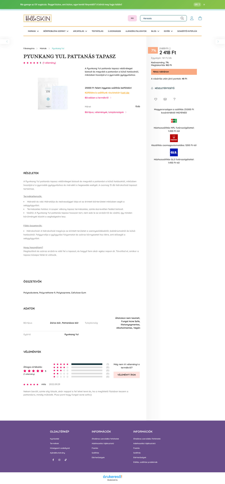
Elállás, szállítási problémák (145, 462)
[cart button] (200, 18)
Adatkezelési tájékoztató (103, 443)
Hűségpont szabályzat (60, 448)
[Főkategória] (29, 48)
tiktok (65, 460)
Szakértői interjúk (187, 31)
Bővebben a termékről (97, 97)
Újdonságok (114, 31)
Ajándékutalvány (57, 453)
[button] (156, 99)
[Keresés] (163, 18)
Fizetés (95, 448)
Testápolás (97, 31)
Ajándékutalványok (136, 31)
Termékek (54, 443)
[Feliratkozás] (163, 88)
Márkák (32, 31)
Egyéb (167, 31)
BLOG (154, 31)
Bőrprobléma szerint (54, 31)
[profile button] (192, 18)
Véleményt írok (127, 374)
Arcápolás (79, 31)
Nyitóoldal (54, 439)
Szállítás (95, 453)
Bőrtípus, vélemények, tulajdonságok (104, 112)
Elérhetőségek (98, 457)
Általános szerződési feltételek (105, 439)
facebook (53, 460)
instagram (59, 460)
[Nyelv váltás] (132, 18)
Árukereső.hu (112, 480)
